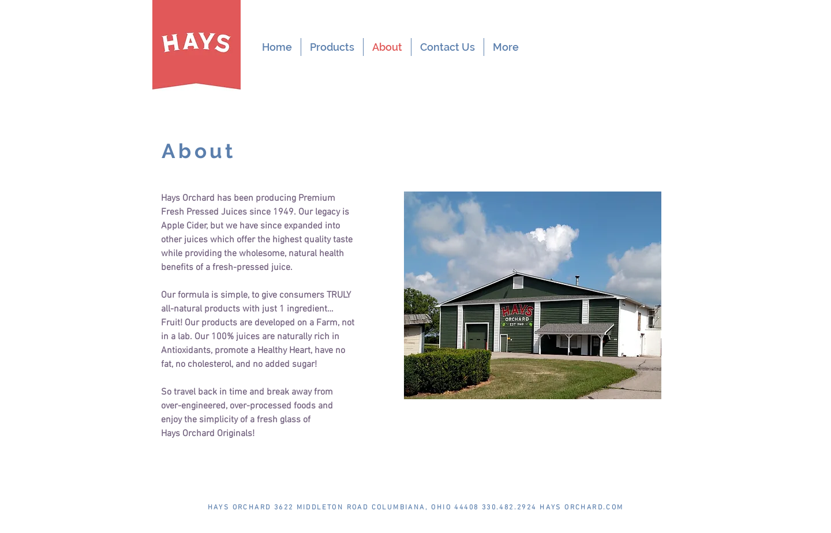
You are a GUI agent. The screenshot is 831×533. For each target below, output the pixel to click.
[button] (332, 47)
